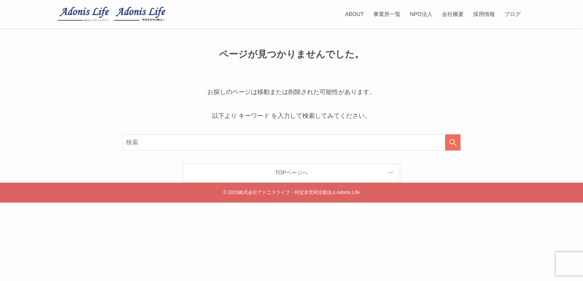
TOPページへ (291, 172)
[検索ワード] (291, 142)
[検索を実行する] (453, 142)
